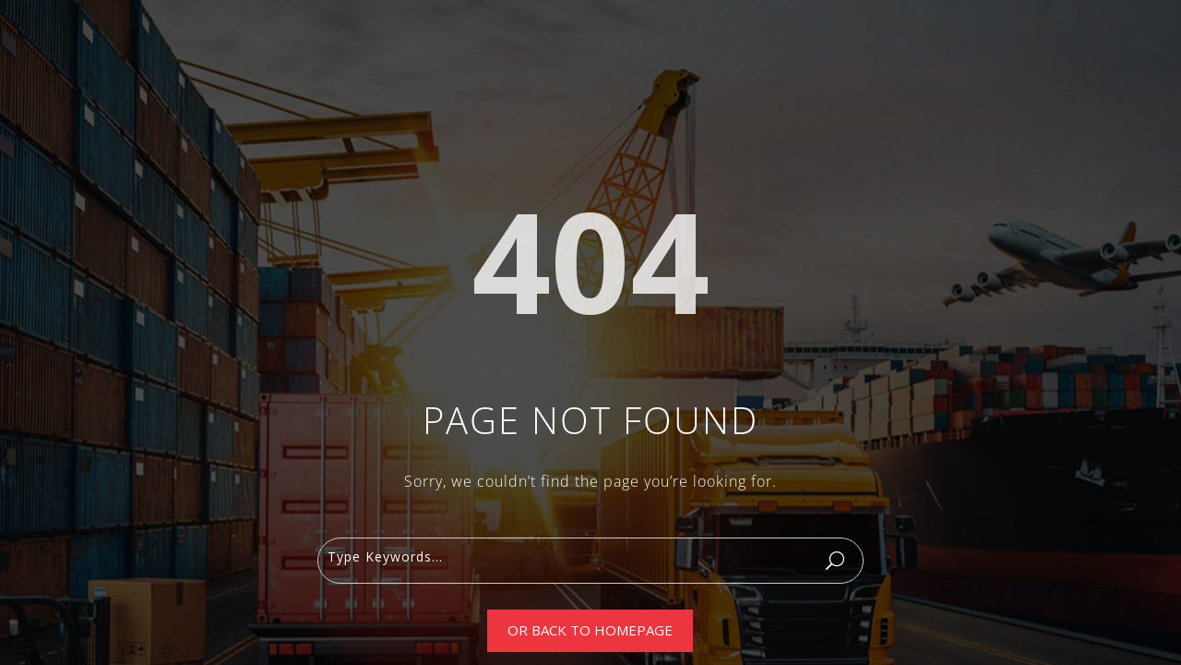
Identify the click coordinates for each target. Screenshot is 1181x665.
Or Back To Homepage (590, 630)
